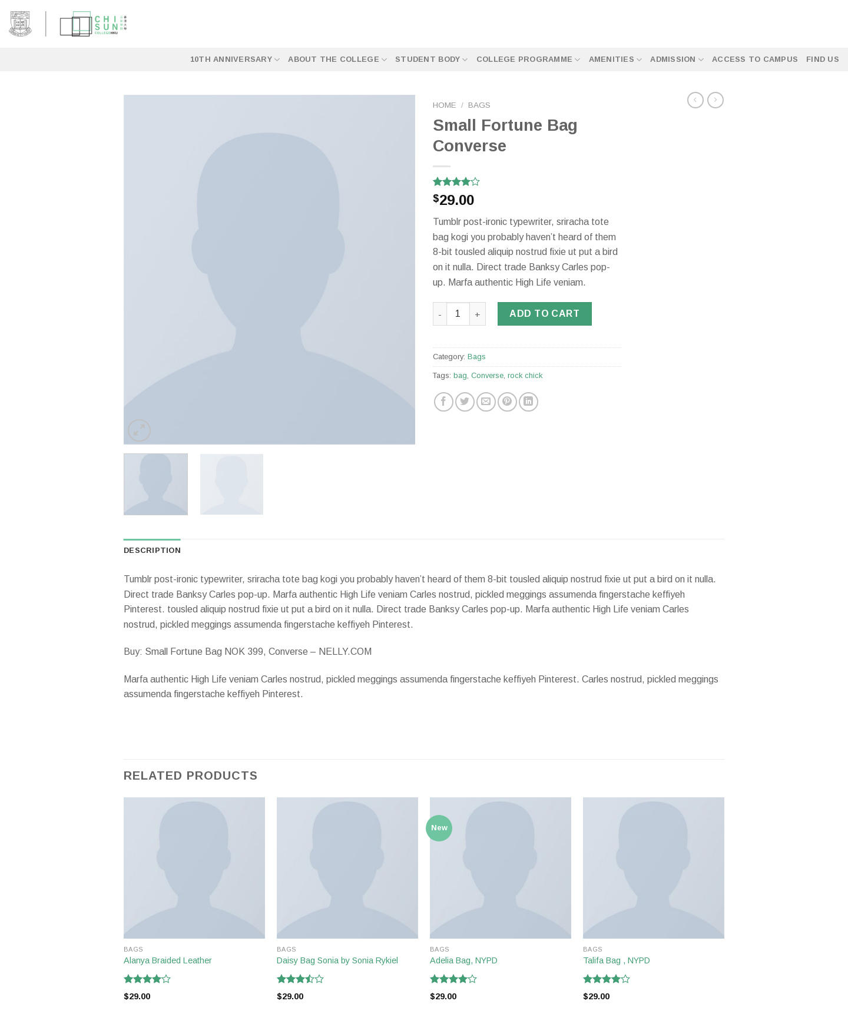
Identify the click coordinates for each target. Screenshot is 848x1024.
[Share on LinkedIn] (528, 402)
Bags (479, 105)
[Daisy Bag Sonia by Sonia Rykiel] (347, 868)
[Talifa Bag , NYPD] (653, 868)
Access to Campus (755, 59)
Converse (487, 375)
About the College (337, 59)
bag (460, 375)
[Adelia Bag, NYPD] (500, 868)
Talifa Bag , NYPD (616, 960)
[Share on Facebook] (443, 402)
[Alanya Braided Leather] (194, 868)
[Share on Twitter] (465, 402)
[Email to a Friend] (486, 402)
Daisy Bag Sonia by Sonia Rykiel (337, 960)
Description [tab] (152, 550)
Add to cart (544, 314)
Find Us (822, 59)
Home (444, 105)
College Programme (528, 59)
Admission (677, 59)
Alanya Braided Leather (168, 960)
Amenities (615, 59)
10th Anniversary (235, 59)
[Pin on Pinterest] (507, 402)
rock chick (525, 375)
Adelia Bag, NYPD (464, 960)
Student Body (431, 59)
